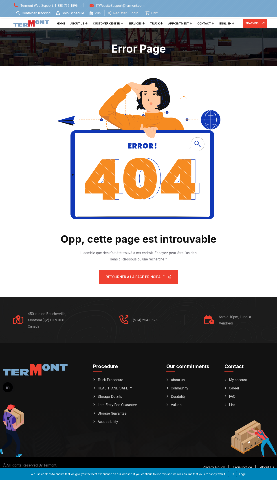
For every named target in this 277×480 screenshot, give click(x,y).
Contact (204, 23)
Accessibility (108, 424)
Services (135, 23)
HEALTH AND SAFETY (115, 389)
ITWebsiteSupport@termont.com (126, 5)
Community (179, 389)
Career (234, 389)
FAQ (232, 397)
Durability (178, 397)
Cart (151, 13)
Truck (155, 23)
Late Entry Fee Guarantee (117, 406)
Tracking (255, 23)
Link (232, 406)
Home (61, 23)
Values (176, 406)
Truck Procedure (110, 380)
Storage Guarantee (112, 415)
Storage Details (110, 397)
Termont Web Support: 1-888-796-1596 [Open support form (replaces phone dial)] (51, 5)
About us (77, 23)
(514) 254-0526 (145, 320)
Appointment (178, 23)
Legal (242, 474)
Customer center (106, 23)
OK (232, 474)
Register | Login (123, 13)
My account (238, 380)
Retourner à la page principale (138, 277)
